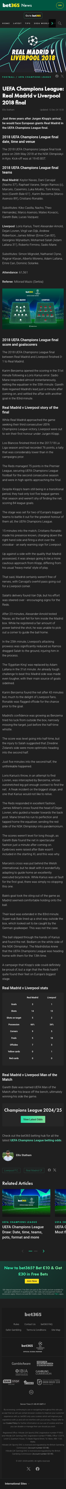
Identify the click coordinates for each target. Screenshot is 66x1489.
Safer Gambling (13, 1330)
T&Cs (57, 1294)
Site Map (55, 1330)
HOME (6, 23)
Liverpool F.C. (11, 1170)
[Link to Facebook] (56, 78)
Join (60, 5)
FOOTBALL (8, 77)
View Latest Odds (33, 1119)
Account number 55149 (43, 1454)
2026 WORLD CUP (45, 23)
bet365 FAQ (46, 1324)
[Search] (60, 23)
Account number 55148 (38, 1448)
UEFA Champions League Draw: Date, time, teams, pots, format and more (23, 1232)
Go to (33, 15)
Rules (16, 1324)
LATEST (17, 23)
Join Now (32, 1281)
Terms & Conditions (36, 1330)
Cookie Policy (11, 1423)
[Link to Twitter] (62, 78)
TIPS (27, 23)
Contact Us (30, 1324)
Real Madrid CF (34, 1170)
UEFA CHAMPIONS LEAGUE (34, 77)
